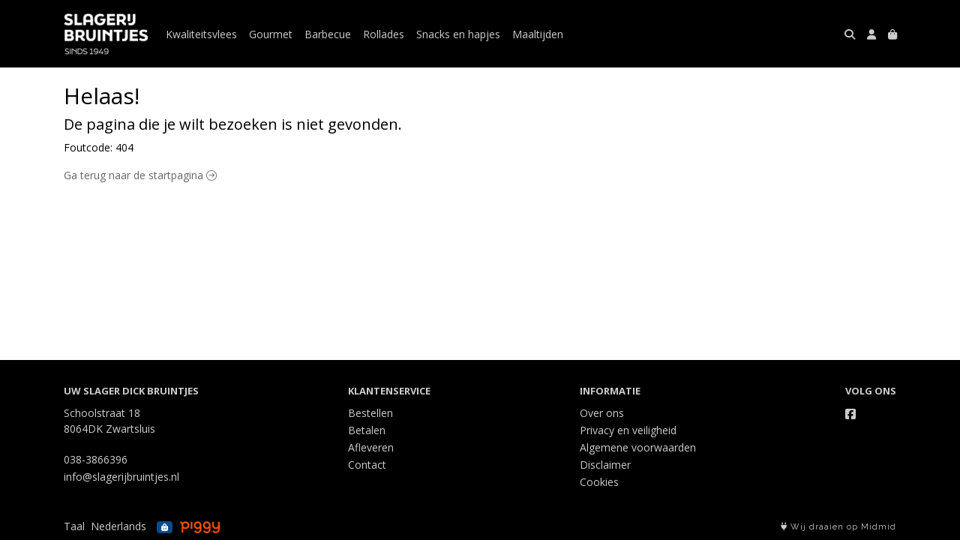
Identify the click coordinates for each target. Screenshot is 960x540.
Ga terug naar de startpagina (140, 175)
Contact (367, 465)
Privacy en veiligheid (628, 430)
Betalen (367, 430)
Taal (74, 526)
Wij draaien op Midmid (838, 527)
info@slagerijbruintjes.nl (121, 477)
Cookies (599, 482)
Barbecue (327, 34)
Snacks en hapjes (458, 34)
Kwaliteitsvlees (201, 34)
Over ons (602, 413)
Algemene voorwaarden (638, 447)
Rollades (383, 34)
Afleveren (371, 447)
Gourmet (270, 34)
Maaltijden (537, 34)
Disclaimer (605, 465)
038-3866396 (96, 459)
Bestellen (370, 413)
